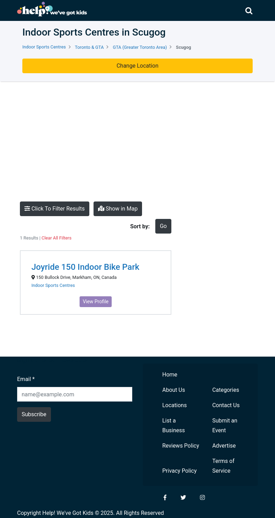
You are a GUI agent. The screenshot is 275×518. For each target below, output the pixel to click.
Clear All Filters (57, 238)
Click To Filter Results (54, 208)
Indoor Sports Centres (44, 46)
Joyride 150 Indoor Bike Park (85, 267)
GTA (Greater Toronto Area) (140, 47)
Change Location (137, 65)
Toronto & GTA (89, 47)
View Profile (96, 301)
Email (26, 379)
